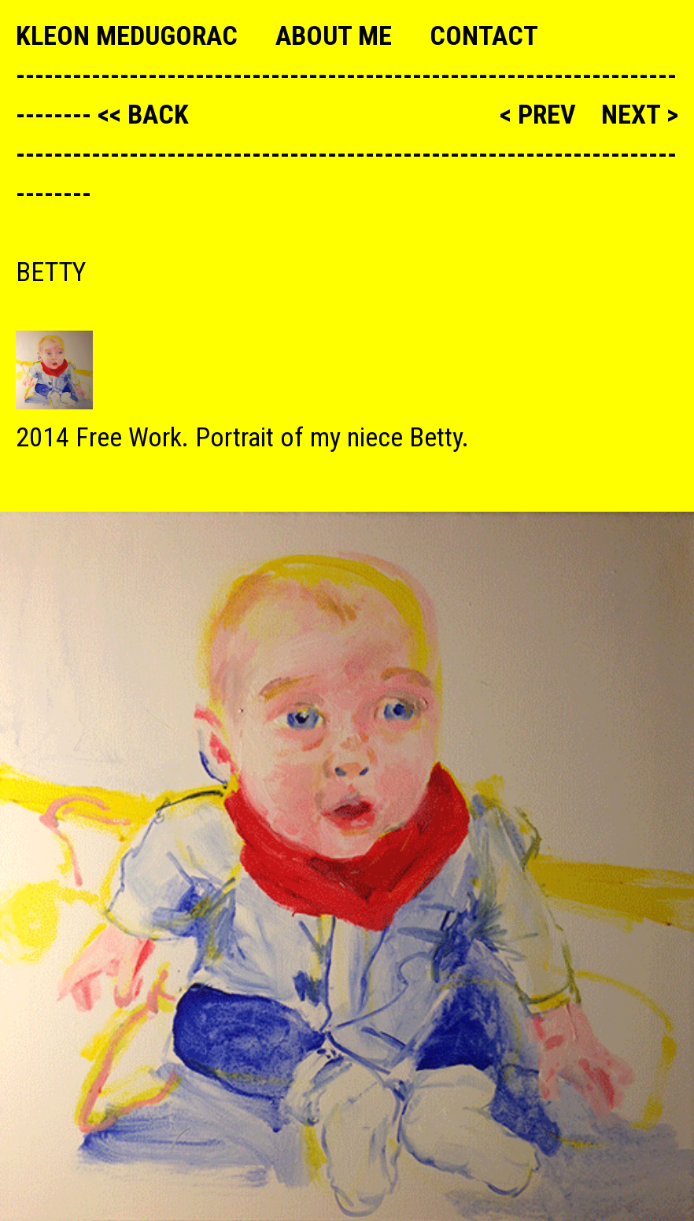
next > (639, 114)
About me (333, 35)
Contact (484, 35)
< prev (541, 114)
